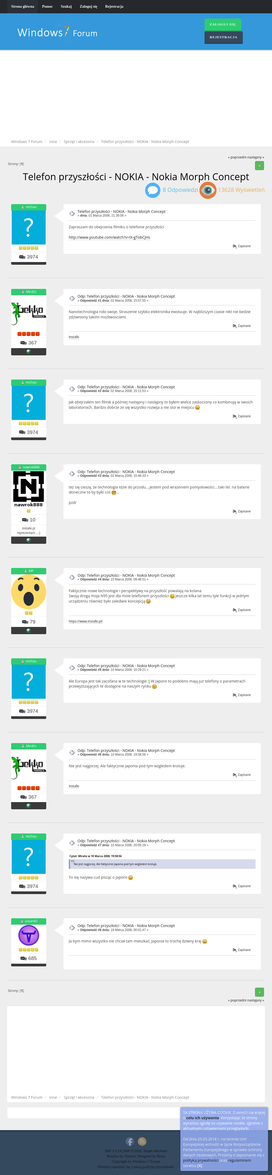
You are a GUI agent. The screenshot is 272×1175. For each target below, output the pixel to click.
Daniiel (130, 1156)
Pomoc (47, 7)
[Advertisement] (136, 96)
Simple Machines (155, 1151)
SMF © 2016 (133, 1151)
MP (31, 570)
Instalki (74, 337)
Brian (161, 1156)
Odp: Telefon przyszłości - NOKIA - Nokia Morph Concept (126, 296)
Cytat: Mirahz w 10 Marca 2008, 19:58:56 (96, 856)
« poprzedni (237, 157)
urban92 (31, 921)
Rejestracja (114, 7)
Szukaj (66, 7)
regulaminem (239, 1160)
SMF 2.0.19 (113, 1151)
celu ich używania (202, 1117)
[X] (199, 1165)
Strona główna (22, 7)
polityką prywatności (201, 1160)
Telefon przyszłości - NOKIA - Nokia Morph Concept (121, 211)
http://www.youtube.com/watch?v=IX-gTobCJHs (109, 237)
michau (31, 207)
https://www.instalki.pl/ (86, 621)
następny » (255, 157)
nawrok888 (31, 467)
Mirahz (31, 292)
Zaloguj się (88, 7)
